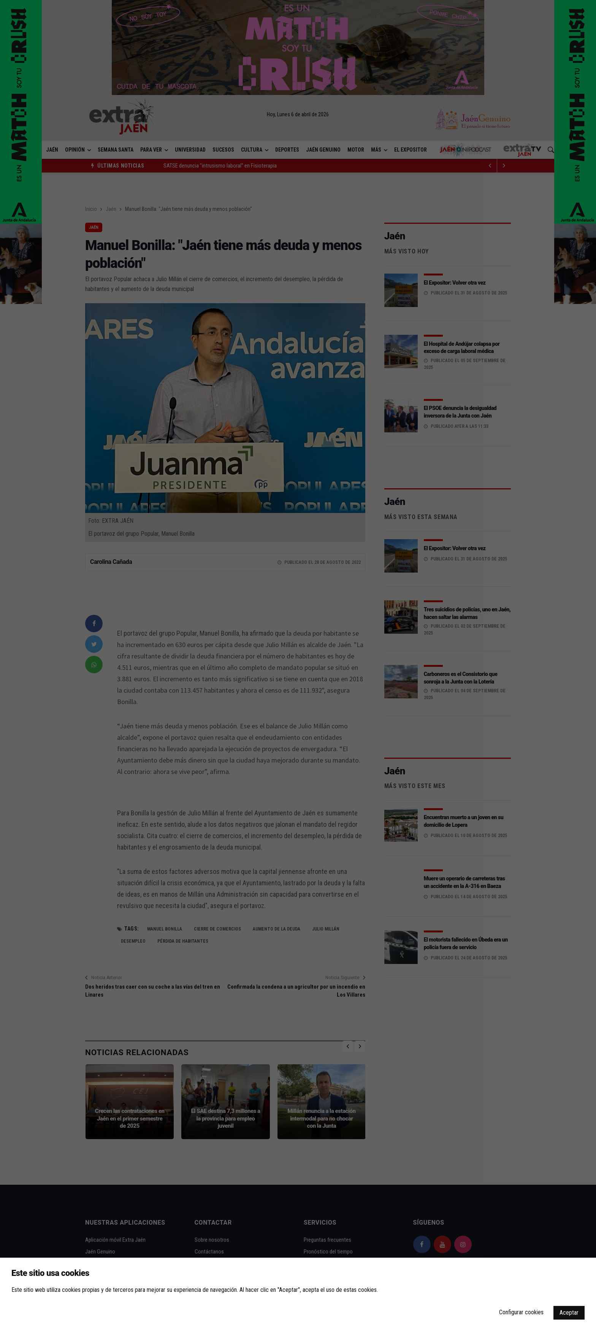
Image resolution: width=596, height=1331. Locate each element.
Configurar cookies (521, 1312)
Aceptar (569, 1312)
